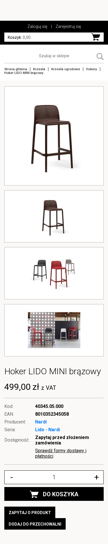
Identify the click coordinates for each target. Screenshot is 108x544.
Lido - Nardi (47, 429)
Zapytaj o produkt (30, 512)
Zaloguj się (37, 26)
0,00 (19, 37)
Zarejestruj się (68, 26)
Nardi (41, 422)
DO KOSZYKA (54, 494)
